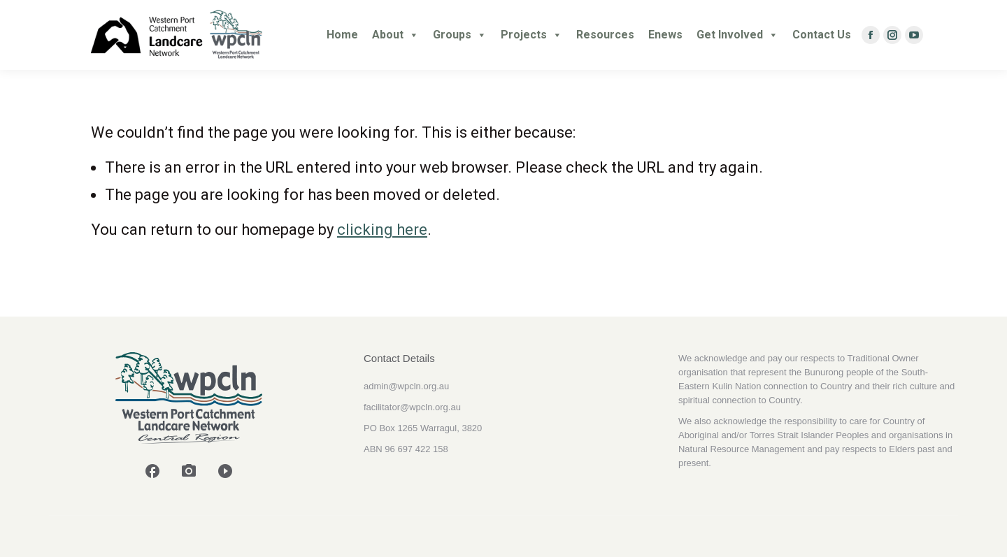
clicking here (382, 229)
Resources (605, 34)
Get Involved (737, 34)
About (395, 34)
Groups (460, 34)
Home (342, 34)
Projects (531, 34)
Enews (665, 34)
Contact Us (821, 34)
